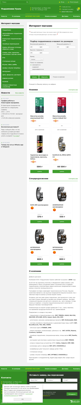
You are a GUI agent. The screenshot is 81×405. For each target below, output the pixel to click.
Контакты (76, 16)
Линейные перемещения (10, 44)
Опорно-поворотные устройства (9, 85)
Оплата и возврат (51, 16)
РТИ (3, 57)
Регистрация (74, 2)
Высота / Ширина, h (37, 50)
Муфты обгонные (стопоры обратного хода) (11, 48)
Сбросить (44, 77)
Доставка (65, 16)
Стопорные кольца (8, 61)
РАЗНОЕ (5, 81)
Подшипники (6, 30)
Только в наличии (58, 77)
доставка (16, 136)
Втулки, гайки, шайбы (9, 64)
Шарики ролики (7, 78)
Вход (62, 2)
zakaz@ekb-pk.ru (66, 11)
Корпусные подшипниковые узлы (12, 39)
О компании (16, 16)
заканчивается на (37, 69)
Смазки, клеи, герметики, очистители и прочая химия (11, 53)
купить (39, 171)
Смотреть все (73, 89)
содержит (34, 67)
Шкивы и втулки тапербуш (11, 68)
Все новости (19, 93)
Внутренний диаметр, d (38, 44)
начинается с (35, 65)
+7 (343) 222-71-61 (66, 6)
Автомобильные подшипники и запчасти (12, 34)
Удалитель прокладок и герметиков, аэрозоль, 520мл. (39, 157)
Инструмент (6, 71)
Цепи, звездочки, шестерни (11, 74)
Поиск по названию (36, 62)
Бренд (32, 56)
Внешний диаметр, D (64, 44)
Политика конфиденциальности (11, 402)
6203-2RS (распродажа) (39, 205)
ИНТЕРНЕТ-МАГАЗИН (32, 16)
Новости (4, 16)
